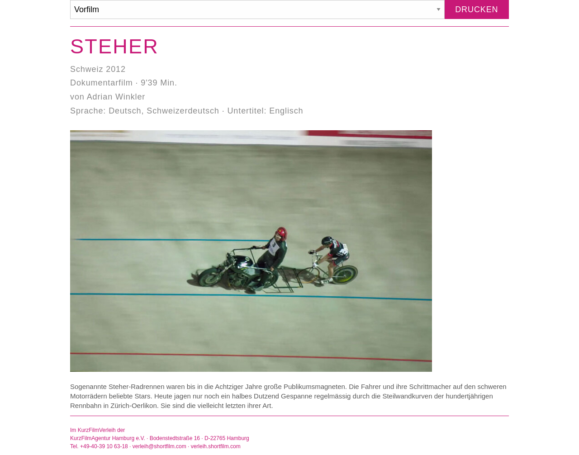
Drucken (476, 9)
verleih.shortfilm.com (216, 446)
